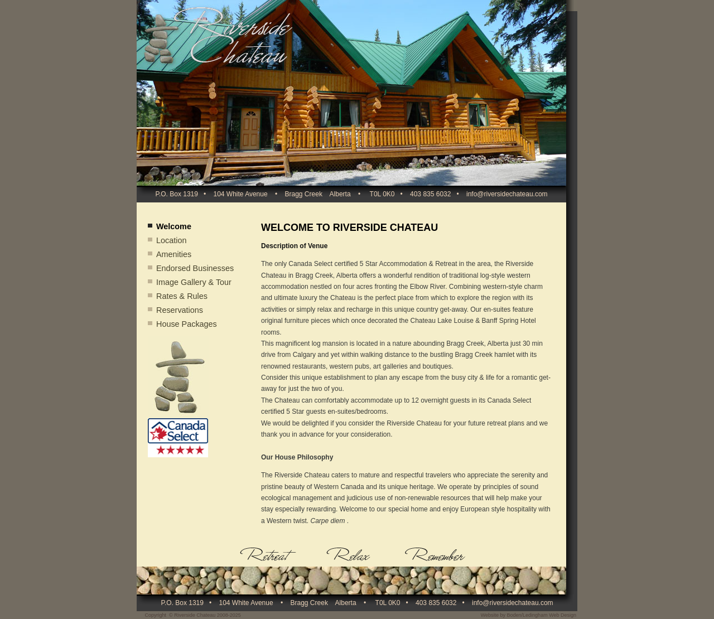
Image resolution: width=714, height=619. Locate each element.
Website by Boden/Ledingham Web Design (528, 615)
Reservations (179, 310)
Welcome (173, 226)
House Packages (186, 324)
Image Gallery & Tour (193, 282)
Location (171, 240)
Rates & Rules (182, 296)
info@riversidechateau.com (507, 194)
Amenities (173, 254)
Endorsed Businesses (195, 268)
